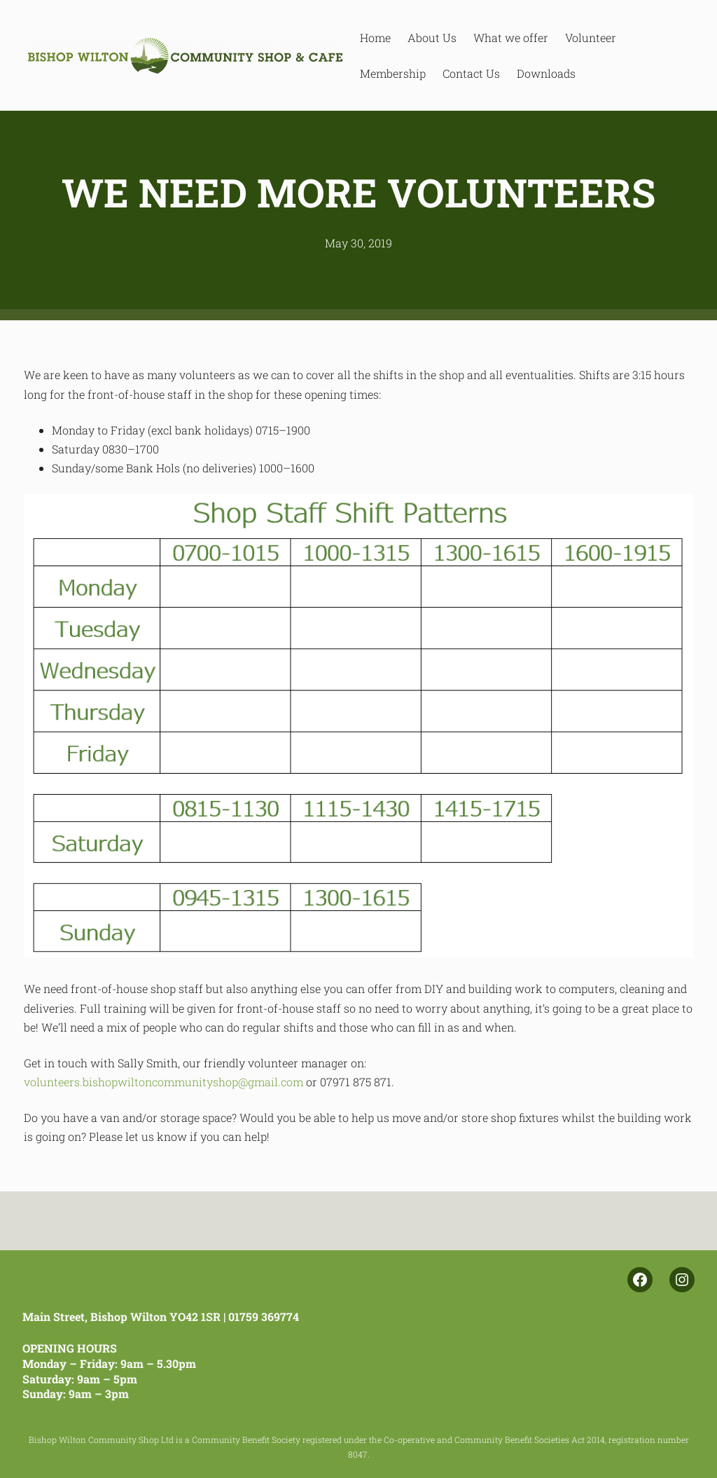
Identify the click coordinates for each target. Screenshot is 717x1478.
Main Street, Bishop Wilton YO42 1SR (121, 1316)
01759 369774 (263, 1316)
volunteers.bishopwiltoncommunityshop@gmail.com (163, 1081)
